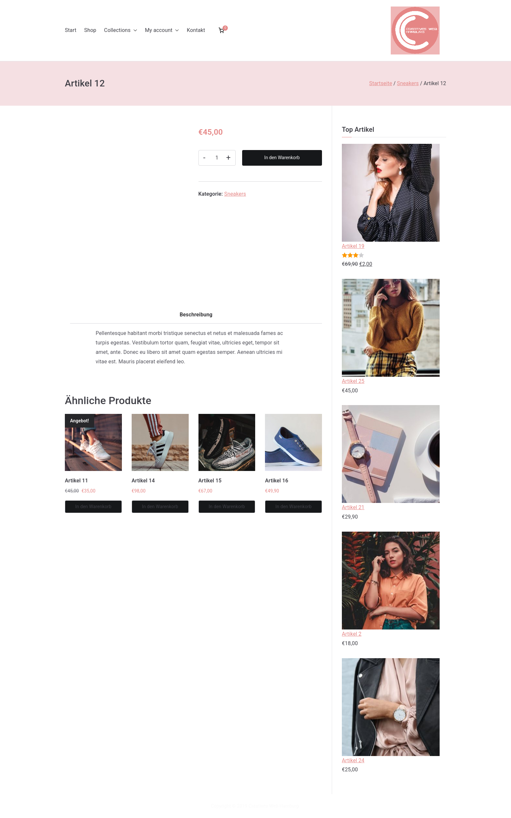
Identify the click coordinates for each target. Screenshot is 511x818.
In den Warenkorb (282, 157)
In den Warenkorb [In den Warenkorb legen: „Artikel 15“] (227, 506)
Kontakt (196, 30)
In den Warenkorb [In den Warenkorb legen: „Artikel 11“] (93, 506)
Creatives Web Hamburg (274, 806)
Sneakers (408, 83)
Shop (90, 30)
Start (70, 30)
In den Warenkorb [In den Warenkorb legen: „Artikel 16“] (293, 506)
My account (162, 30)
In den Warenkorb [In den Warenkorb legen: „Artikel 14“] (160, 506)
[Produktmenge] (217, 158)
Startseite (380, 83)
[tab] (196, 317)
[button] (134, 30)
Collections (120, 30)
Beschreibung (196, 314)
